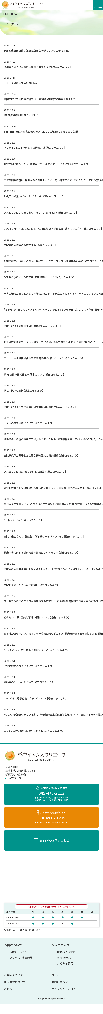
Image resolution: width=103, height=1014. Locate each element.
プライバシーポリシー (65, 989)
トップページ (13, 778)
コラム (56, 975)
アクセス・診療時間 (21, 957)
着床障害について (15, 982)
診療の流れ (64, 957)
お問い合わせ (60, 982)
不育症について (13, 975)
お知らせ (9, 989)
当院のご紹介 (18, 952)
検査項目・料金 (66, 952)
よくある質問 (65, 963)
